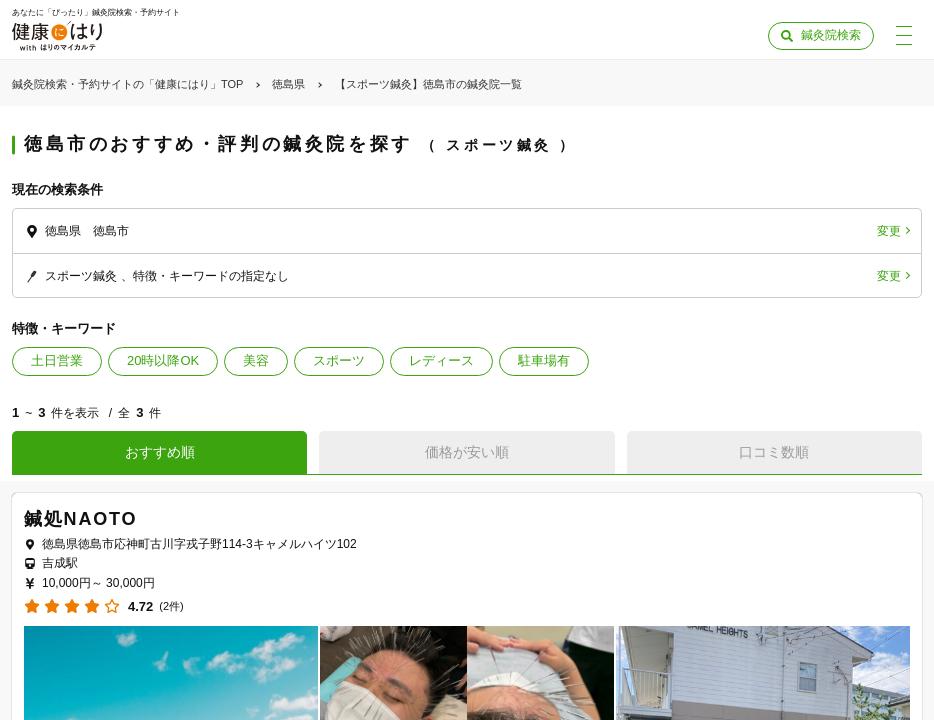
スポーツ (339, 360)
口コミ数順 (774, 452)
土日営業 (57, 360)
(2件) (171, 606)
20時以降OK (163, 360)
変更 (889, 231)
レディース (441, 360)
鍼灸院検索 (831, 35)
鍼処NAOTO (80, 519)
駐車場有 (544, 360)
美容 (256, 360)
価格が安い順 (467, 452)
